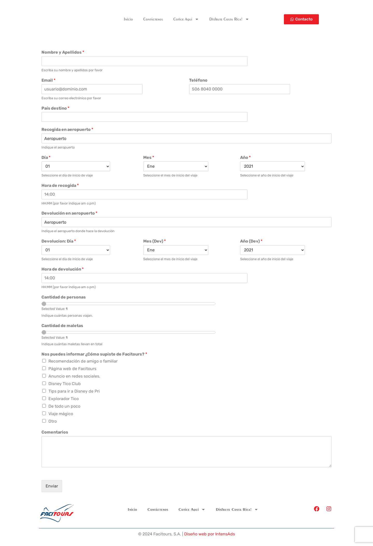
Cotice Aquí (186, 19)
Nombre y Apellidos (62, 52)
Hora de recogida (60, 185)
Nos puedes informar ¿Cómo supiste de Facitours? (94, 354)
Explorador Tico (63, 398)
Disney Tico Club (64, 383)
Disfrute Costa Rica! (229, 19)
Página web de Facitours (72, 368)
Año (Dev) (251, 241)
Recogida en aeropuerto (67, 129)
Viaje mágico (60, 413)
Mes (148, 157)
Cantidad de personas (63, 297)
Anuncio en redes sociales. (74, 376)
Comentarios (54, 432)
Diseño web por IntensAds (209, 533)
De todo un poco (64, 406)
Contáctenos (153, 19)
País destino (55, 108)
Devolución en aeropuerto (69, 213)
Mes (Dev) (154, 241)
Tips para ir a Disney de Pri (74, 391)
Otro (52, 421)
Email (48, 80)
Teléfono (198, 80)
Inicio (128, 19)
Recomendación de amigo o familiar (83, 361)
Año (245, 157)
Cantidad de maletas (62, 325)
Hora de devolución (62, 269)
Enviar (52, 486)
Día (46, 157)
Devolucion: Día (58, 241)
